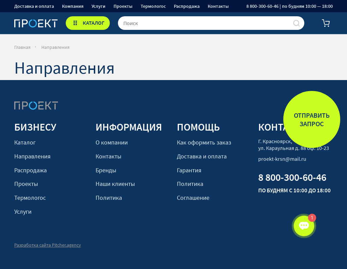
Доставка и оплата (34, 6)
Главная (22, 47)
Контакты (218, 6)
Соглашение (193, 197)
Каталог (25, 142)
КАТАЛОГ (93, 22)
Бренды (106, 170)
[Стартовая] (36, 22)
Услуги (98, 6)
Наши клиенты (115, 184)
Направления (55, 47)
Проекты (123, 6)
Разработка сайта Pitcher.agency (47, 245)
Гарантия (189, 170)
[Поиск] (296, 23)
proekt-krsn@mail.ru (282, 158)
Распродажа (187, 6)
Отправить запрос (312, 119)
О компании (112, 142)
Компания (72, 6)
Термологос (153, 6)
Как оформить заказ (204, 142)
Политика (109, 197)
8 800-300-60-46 (292, 177)
